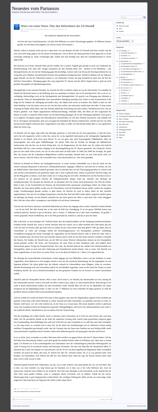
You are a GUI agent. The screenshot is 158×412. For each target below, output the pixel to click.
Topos (120, 137)
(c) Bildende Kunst (126, 95)
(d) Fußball (124, 98)
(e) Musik (124, 101)
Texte (120, 29)
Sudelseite (122, 135)
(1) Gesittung (122, 51)
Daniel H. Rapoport (124, 114)
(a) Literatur (124, 90)
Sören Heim (122, 132)
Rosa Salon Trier (124, 124)
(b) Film (123, 93)
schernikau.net (123, 127)
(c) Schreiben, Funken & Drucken (131, 85)
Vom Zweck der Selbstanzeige (23, 399)
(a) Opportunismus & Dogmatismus (131, 63)
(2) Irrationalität (123, 61)
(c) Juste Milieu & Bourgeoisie (57, 29)
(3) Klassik (122, 77)
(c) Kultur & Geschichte (128, 58)
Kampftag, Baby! (106, 399)
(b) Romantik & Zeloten (42, 29)
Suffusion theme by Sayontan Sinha (136, 406)
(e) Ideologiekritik (126, 74)
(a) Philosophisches (126, 79)
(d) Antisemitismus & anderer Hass (131, 71)
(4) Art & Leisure (124, 88)
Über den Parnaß (124, 26)
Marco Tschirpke (124, 119)
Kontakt (121, 31)
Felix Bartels (25, 388)
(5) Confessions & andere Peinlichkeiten (130, 104)
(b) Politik (124, 55)
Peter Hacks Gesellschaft (126, 121)
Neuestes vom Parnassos (35, 8)
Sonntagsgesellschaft (125, 130)
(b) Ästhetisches (125, 82)
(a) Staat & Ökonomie (29, 29)
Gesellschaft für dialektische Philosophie (130, 116)
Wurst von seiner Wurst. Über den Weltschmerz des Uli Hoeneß (57, 25)
